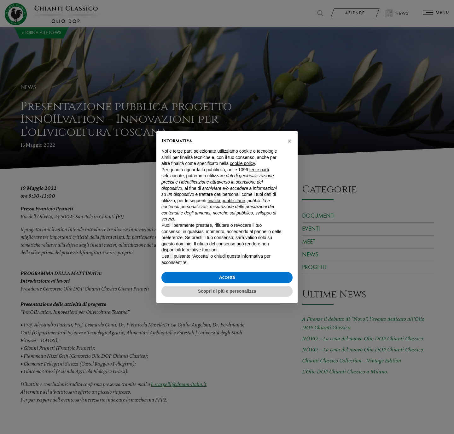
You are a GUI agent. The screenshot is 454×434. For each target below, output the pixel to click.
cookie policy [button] (242, 163)
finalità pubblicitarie (226, 200)
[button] (289, 141)
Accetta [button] (227, 277)
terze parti (259, 169)
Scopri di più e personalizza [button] (227, 291)
